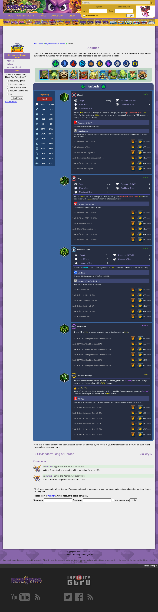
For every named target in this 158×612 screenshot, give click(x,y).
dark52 (48, 466)
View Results (11, 101)
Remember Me (92, 15)
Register (98, 7)
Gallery (10, 64)
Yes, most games (17, 84)
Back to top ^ (150, 566)
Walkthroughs (25, 16)
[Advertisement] (79, 34)
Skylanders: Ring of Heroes (17, 56)
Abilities (10, 61)
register (51, 496)
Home (10, 16)
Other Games (38, 44)
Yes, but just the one (19, 91)
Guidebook (57, 16)
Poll (17, 71)
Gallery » (146, 454)
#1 (44, 476)
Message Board (14, 67)
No (11, 94)
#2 (44, 466)
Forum (71, 16)
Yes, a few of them (18, 87)
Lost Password (124, 7)
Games (42, 16)
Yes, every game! (17, 81)
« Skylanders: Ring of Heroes (54, 454)
